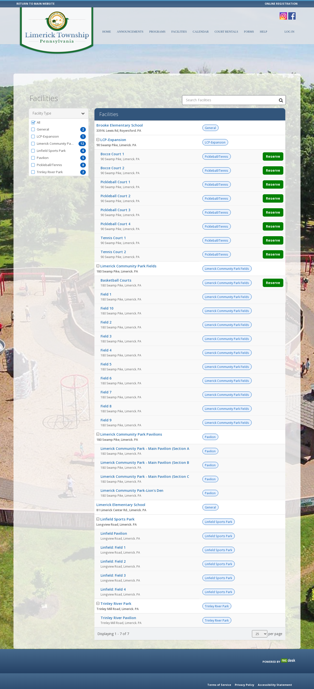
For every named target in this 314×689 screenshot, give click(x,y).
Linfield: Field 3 (113, 563)
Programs (157, 31)
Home (106, 31)
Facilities (179, 31)
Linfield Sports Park (117, 506)
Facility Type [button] (59, 101)
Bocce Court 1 (112, 141)
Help (263, 31)
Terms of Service (219, 685)
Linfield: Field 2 (113, 549)
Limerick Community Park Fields (128, 253)
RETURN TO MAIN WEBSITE (35, 3)
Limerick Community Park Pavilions (131, 421)
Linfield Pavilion (114, 521)
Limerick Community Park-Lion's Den (132, 478)
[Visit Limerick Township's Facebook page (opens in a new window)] (292, 13)
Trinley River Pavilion (118, 605)
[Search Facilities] (281, 88)
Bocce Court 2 (112, 155)
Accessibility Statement (275, 685)
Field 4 (106, 338)
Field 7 (106, 379)
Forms (249, 31)
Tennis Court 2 (113, 239)
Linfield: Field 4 (113, 577)
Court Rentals (226, 31)
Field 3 (106, 324)
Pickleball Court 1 (115, 169)
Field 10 (107, 296)
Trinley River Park (115, 591)
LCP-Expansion (113, 127)
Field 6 (106, 366)
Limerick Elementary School (120, 492)
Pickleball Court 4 (115, 211)
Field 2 (106, 310)
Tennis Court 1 (113, 225)
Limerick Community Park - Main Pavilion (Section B (145, 450)
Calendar (201, 31)
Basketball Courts (116, 268)
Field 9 (106, 407)
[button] (58, 110)
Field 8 (106, 393)
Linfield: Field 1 (113, 535)
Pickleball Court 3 (115, 197)
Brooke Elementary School (119, 112)
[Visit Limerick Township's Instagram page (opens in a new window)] (283, 13)
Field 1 (106, 282)
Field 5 (106, 352)
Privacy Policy (244, 685)
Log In (289, 31)
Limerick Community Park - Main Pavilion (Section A (145, 436)
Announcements (130, 31)
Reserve (273, 144)
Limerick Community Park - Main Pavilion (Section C (145, 464)
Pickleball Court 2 (115, 183)
